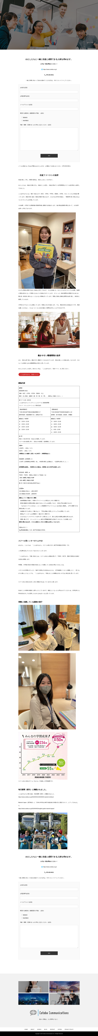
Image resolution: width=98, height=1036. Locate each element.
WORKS (39, 1029)
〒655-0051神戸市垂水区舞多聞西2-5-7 (30, 412)
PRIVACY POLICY (69, 1029)
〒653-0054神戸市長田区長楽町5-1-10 (61, 412)
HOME (26, 1029)
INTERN (60, 1029)
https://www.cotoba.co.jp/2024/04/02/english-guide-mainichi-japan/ (36, 808)
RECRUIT (52, 1029)
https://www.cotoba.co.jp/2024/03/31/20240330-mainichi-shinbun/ (36, 797)
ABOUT (32, 1029)
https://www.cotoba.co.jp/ (50, 69)
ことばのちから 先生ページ (29, 374)
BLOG (45, 1029)
